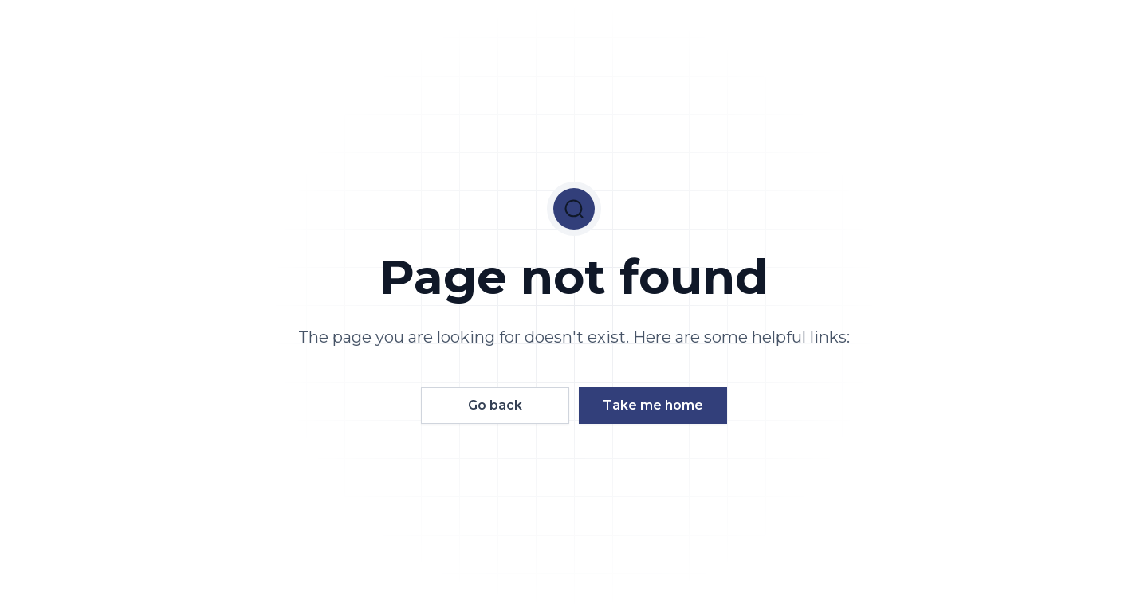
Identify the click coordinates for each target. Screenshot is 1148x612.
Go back (495, 405)
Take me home (653, 405)
